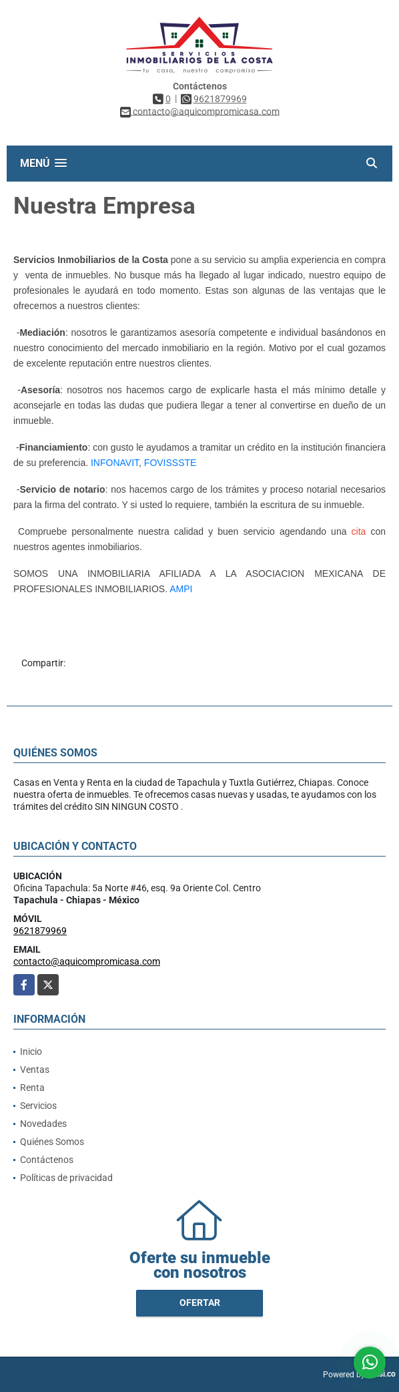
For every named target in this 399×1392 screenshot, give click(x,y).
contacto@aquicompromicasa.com (86, 961)
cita (359, 531)
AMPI (180, 589)
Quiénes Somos (52, 1141)
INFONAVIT (115, 462)
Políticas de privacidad (66, 1177)
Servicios (38, 1105)
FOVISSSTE (170, 462)
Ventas (34, 1069)
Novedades (43, 1123)
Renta (32, 1087)
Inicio (31, 1051)
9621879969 (220, 98)
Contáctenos (46, 1159)
